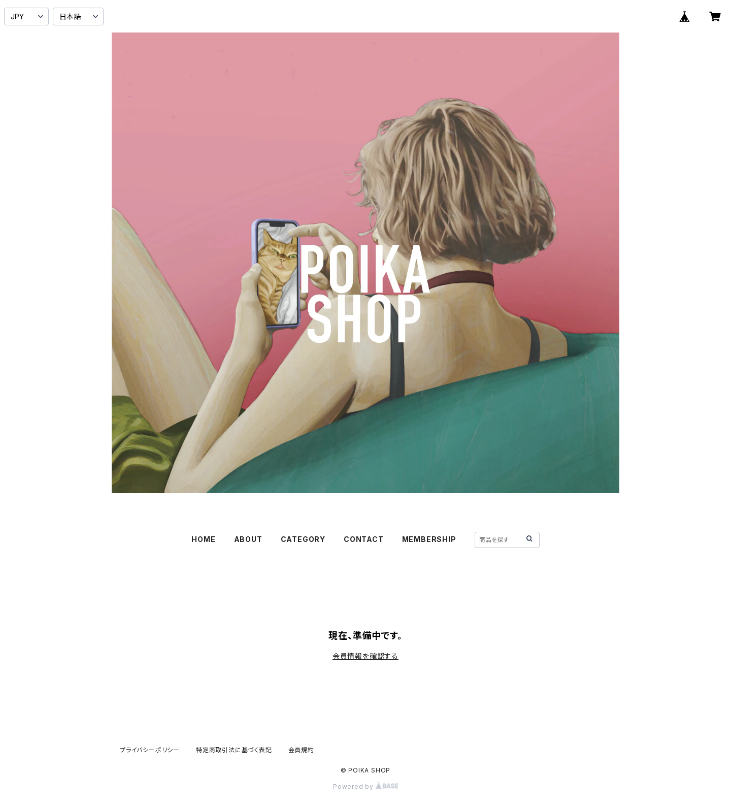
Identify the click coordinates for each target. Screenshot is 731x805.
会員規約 (301, 750)
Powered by (365, 786)
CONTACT (364, 539)
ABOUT (248, 539)
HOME (203, 539)
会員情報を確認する (365, 656)
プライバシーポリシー (150, 750)
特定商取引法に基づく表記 (234, 750)
